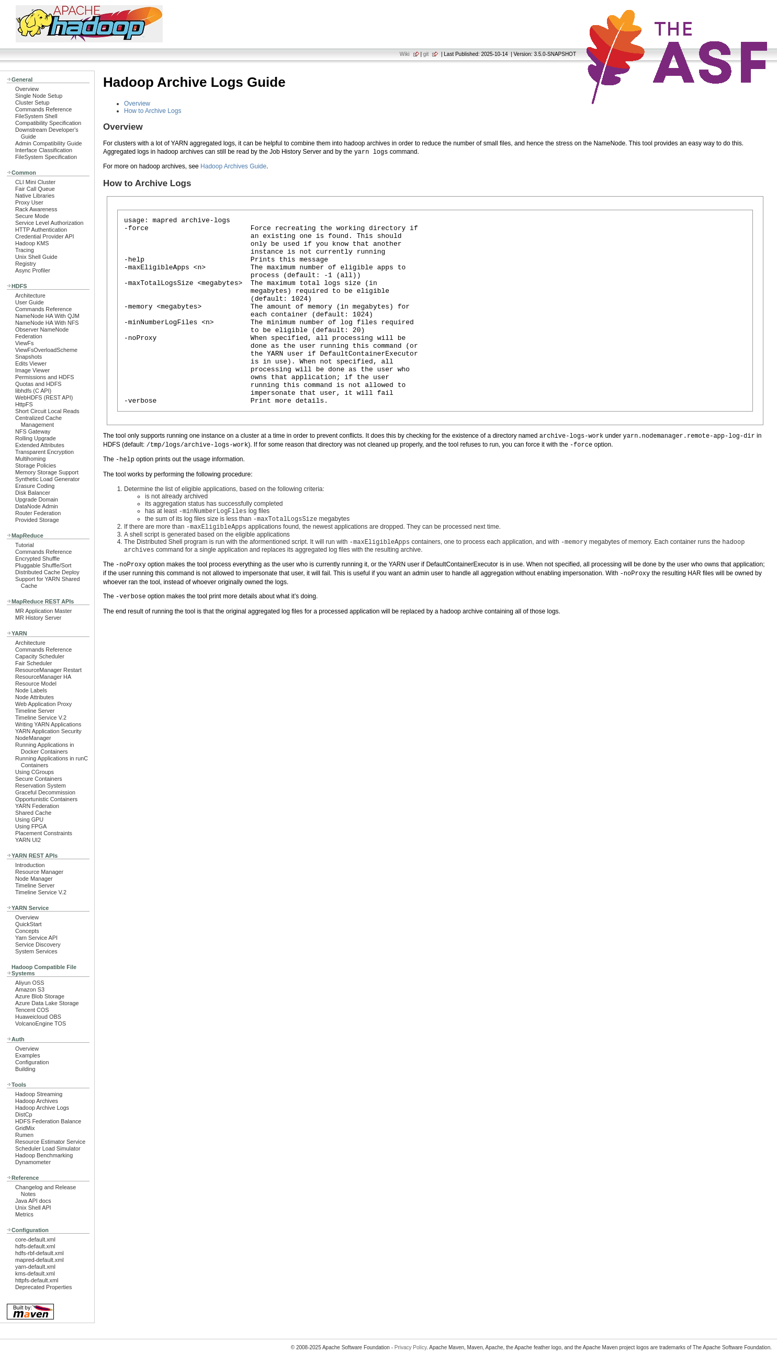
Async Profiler (32, 270)
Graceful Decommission (45, 792)
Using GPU (29, 819)
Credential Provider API (44, 236)
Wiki (405, 54)
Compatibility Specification (48, 123)
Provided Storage (37, 520)
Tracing (24, 250)
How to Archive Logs (152, 111)
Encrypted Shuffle (37, 558)
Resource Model (36, 683)
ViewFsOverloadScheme (46, 350)
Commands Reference (43, 109)
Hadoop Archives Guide (233, 166)
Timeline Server (34, 711)
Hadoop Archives (36, 1101)
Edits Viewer (31, 363)
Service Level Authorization (49, 223)
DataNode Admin (36, 506)
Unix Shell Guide (36, 257)
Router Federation (38, 513)
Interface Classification (43, 150)
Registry (25, 263)
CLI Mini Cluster (35, 182)
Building (25, 1069)
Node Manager (34, 878)
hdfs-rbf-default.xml (39, 1253)
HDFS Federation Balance (48, 1121)
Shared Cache (33, 813)
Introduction (30, 865)
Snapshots (28, 357)
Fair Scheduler (33, 663)
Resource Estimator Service (50, 1142)
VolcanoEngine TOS (40, 1023)
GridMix (25, 1128)
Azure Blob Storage (39, 996)
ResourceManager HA (43, 677)
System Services (36, 951)
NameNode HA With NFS (47, 323)
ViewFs (24, 343)
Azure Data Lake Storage (47, 1003)
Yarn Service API (36, 938)
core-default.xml (35, 1239)
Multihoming (30, 459)
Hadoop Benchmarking (44, 1155)
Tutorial (24, 545)
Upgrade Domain (36, 499)
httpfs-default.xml (36, 1280)
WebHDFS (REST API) (44, 397)
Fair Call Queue (35, 189)
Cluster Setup (32, 102)
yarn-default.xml (35, 1266)
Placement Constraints (43, 833)
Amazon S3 (29, 989)
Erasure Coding (34, 486)
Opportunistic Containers (46, 799)
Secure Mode (32, 216)
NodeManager (33, 738)
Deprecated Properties (43, 1287)
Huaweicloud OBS (38, 1017)
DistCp (23, 1114)
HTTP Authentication (41, 229)
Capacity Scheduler (39, 656)
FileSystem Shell (36, 116)
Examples (27, 1055)
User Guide (29, 302)
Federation (28, 336)
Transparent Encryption (44, 452)
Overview (27, 89)
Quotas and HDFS (38, 384)
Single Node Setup (38, 96)
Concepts (27, 931)
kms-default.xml (35, 1273)
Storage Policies (35, 465)
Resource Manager (39, 872)
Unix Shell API (33, 1207)
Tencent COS (32, 1010)
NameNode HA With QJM (47, 316)
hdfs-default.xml (35, 1246)
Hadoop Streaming (38, 1094)
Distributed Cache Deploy (47, 572)
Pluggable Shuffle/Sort (43, 565)
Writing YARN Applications (48, 724)
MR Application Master (43, 611)
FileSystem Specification (46, 157)
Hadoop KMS (32, 243)
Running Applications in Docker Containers (44, 748)
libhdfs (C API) (33, 391)
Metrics (24, 1214)
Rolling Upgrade (35, 438)
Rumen (24, 1135)
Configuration (32, 1062)
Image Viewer (32, 370)
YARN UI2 (28, 840)
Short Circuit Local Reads (47, 411)
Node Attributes (34, 697)
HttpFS (24, 404)
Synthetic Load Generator (47, 479)
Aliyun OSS (29, 983)
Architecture (30, 295)
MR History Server (38, 617)
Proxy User (29, 202)
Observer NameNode (42, 329)
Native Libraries (34, 195)
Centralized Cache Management (38, 421)
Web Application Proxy (43, 704)
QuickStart (28, 924)
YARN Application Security (48, 731)
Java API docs (33, 1201)
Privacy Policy (411, 1347)
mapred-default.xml (39, 1260)
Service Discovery (38, 944)
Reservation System (40, 785)
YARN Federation (37, 806)
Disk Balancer (32, 493)
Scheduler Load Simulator (48, 1148)
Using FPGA (31, 826)
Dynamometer (33, 1162)
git (426, 54)
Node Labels (31, 690)
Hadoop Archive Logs (42, 1108)
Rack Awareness (36, 209)
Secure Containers (38, 779)
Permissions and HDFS (44, 377)
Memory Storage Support (46, 472)
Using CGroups (34, 772)
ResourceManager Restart (48, 670)
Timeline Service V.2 (40, 717)
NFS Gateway (32, 431)
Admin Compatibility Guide (48, 143)
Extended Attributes (39, 445)
